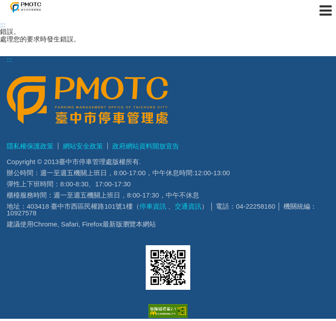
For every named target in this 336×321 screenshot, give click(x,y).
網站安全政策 (83, 146)
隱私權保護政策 (30, 146)
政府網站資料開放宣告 (145, 146)
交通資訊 (188, 206)
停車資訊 (152, 206)
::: (3, 25)
